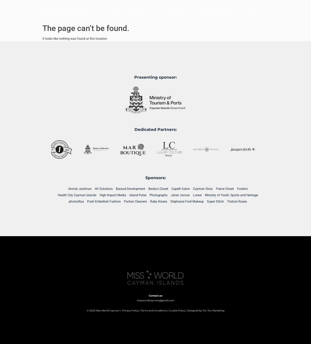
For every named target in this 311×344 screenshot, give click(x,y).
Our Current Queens (219, 10)
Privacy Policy (130, 310)
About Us (253, 11)
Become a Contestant (130, 11)
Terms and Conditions (154, 310)
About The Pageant (174, 10)
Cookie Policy (177, 310)
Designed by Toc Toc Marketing (205, 310)
